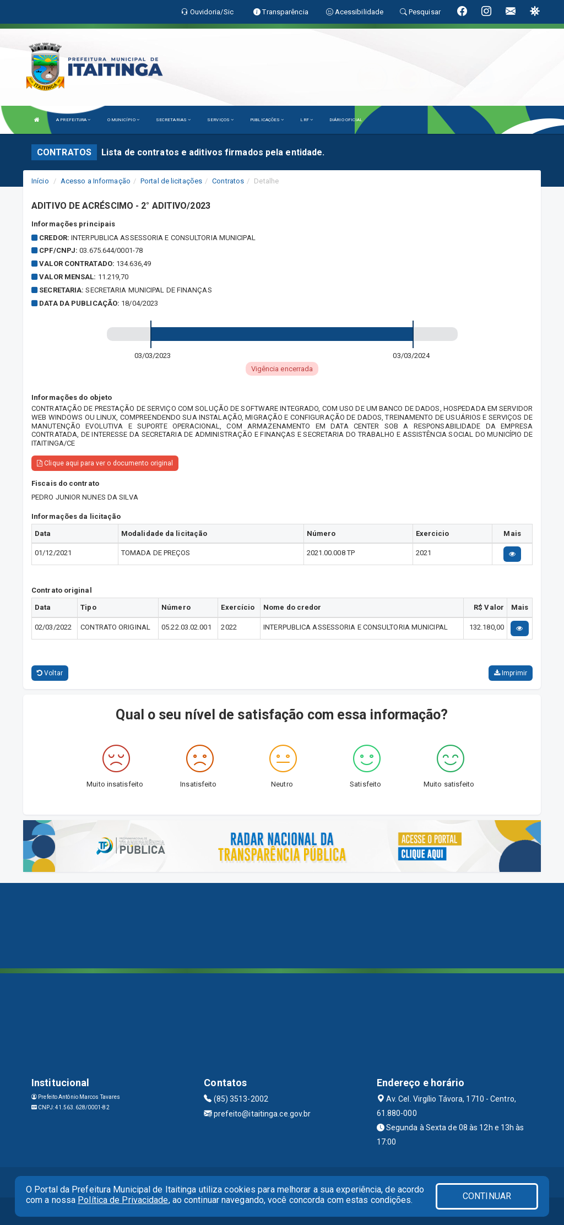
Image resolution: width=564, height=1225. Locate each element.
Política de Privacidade (123, 1200)
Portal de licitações (171, 181)
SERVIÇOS (220, 119)
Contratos (228, 181)
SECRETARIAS (173, 119)
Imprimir (510, 673)
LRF (306, 119)
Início (40, 181)
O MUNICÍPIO (123, 119)
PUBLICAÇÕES (267, 119)
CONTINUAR (487, 1196)
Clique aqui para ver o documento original (105, 463)
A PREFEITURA (73, 119)
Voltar (50, 673)
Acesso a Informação (96, 181)
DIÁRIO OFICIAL (345, 119)
